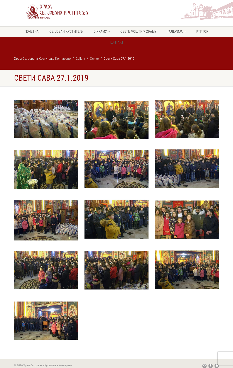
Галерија (176, 31)
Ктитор (202, 31)
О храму (102, 31)
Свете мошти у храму (138, 31)
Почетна (32, 31)
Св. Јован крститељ (66, 31)
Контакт (116, 42)
